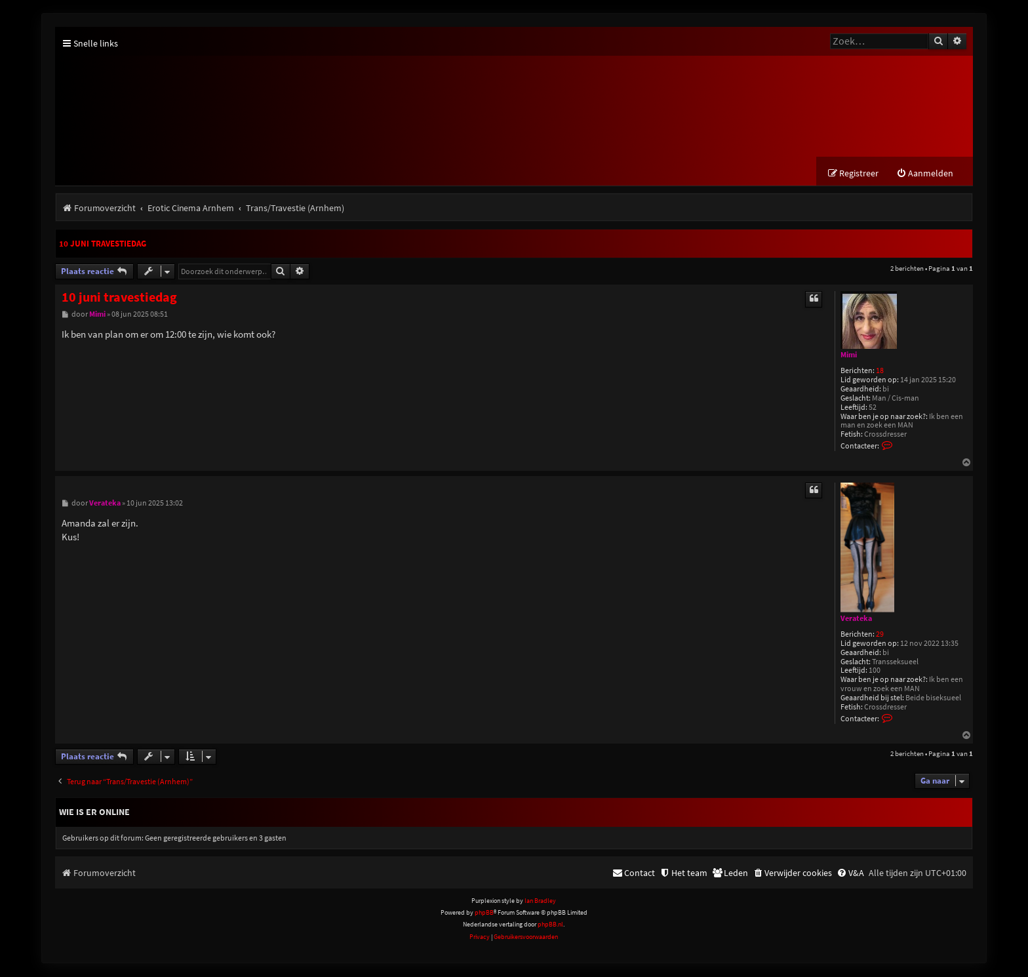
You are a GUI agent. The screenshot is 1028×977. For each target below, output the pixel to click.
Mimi (848, 355)
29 (880, 635)
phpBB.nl (550, 925)
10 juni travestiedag (102, 244)
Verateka (856, 619)
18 (880, 371)
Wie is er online (94, 812)
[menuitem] (924, 174)
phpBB (484, 913)
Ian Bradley (540, 901)
